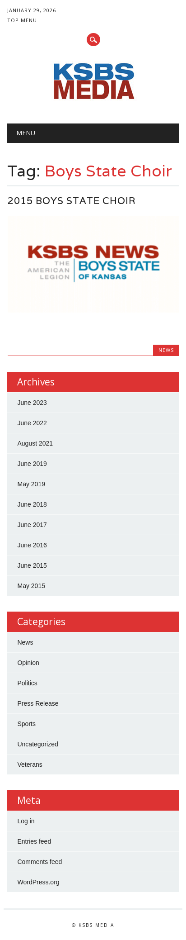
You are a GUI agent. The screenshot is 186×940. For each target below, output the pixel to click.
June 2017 (31, 524)
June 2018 (31, 504)
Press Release (37, 703)
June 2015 (31, 565)
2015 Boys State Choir (72, 201)
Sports (26, 723)
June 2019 (31, 463)
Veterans (29, 764)
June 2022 (31, 423)
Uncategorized (37, 744)
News (166, 350)
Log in (25, 821)
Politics (27, 683)
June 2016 (31, 545)
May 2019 (31, 484)
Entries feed (34, 841)
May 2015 (31, 585)
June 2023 (31, 402)
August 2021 (35, 443)
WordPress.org (38, 882)
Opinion (28, 662)
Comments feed (39, 861)
